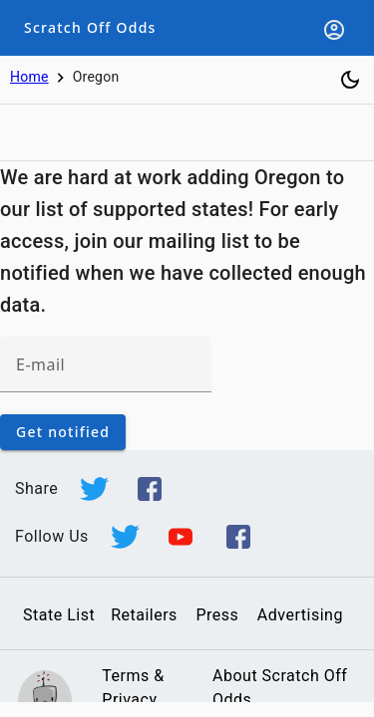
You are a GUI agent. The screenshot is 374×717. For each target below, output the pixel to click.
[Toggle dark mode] (350, 80)
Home (29, 77)
